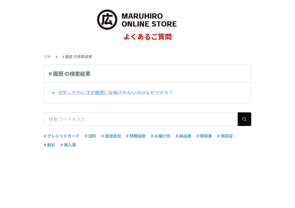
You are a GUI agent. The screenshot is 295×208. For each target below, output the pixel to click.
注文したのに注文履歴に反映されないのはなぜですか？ (115, 92)
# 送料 (90, 136)
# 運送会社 (111, 136)
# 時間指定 (136, 136)
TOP (47, 56)
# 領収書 (204, 136)
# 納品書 (183, 136)
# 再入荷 (68, 145)
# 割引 (49, 145)
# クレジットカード (62, 136)
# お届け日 (161, 136)
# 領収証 (225, 136)
